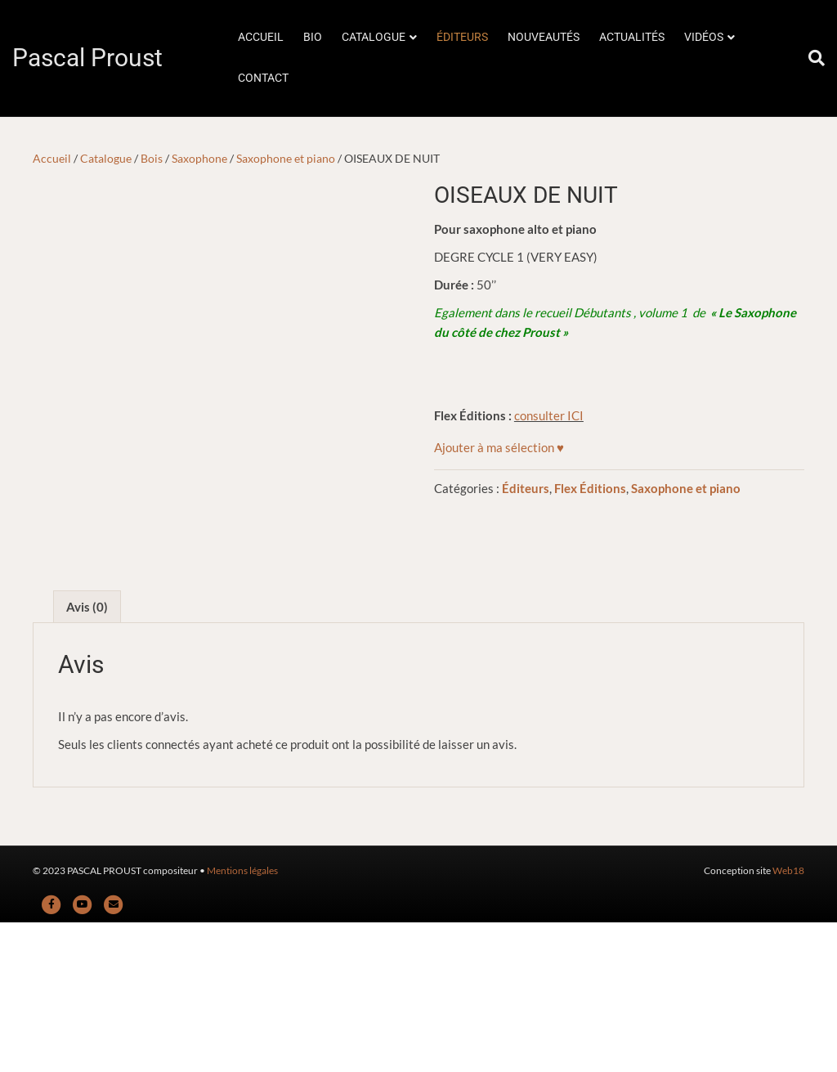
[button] (499, 447)
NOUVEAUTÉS (544, 36)
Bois (152, 158)
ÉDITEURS (462, 36)
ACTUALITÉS (632, 36)
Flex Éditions (590, 488)
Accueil (52, 158)
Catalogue (106, 158)
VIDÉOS (703, 36)
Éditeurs (525, 488)
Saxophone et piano (285, 158)
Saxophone (199, 158)
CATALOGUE (373, 36)
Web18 (788, 1020)
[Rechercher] (812, 58)
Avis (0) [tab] (87, 756)
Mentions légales (242, 1020)
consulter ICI (549, 415)
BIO (312, 36)
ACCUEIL (261, 36)
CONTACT (263, 77)
